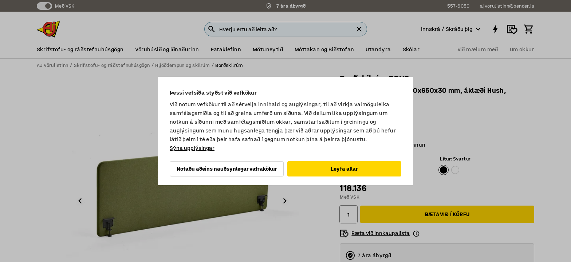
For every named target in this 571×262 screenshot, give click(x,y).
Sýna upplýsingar (192, 147)
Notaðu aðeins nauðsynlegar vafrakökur (227, 168)
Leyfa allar (344, 168)
